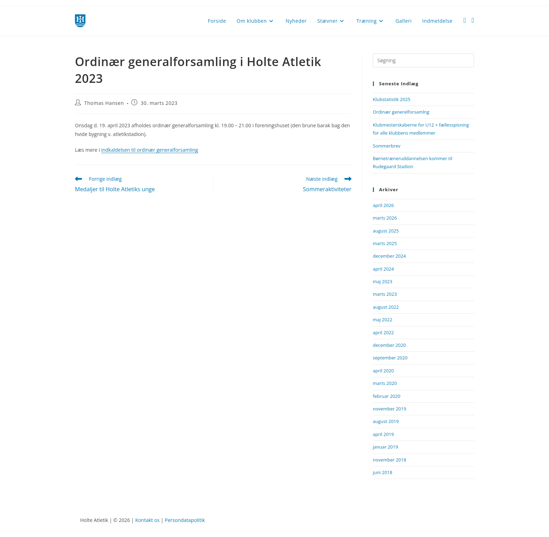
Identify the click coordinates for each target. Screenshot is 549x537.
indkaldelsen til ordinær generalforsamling (149, 149)
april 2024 (383, 269)
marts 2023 (385, 294)
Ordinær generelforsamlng (401, 112)
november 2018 (389, 460)
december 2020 (389, 345)
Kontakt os (147, 520)
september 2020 (390, 358)
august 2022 (386, 307)
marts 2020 (385, 383)
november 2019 (389, 409)
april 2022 (383, 332)
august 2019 (386, 421)
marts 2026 (385, 218)
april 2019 (383, 434)
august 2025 (386, 231)
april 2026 (383, 205)
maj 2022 (382, 319)
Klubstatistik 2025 (391, 99)
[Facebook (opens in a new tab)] (464, 20)
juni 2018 (382, 472)
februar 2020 (387, 396)
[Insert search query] (423, 60)
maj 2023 (382, 281)
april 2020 (383, 370)
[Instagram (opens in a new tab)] (473, 20)
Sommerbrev (387, 146)
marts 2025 (385, 243)
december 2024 (389, 256)
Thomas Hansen (104, 103)
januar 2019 (385, 447)
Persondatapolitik (185, 520)
